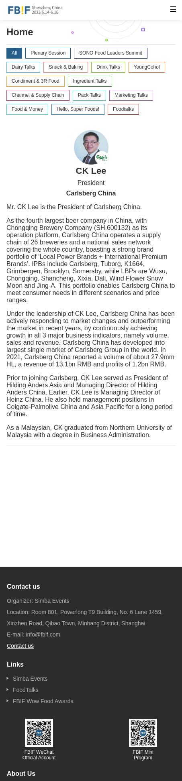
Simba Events (30, 678)
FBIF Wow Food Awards (43, 701)
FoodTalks (26, 690)
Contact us (20, 646)
